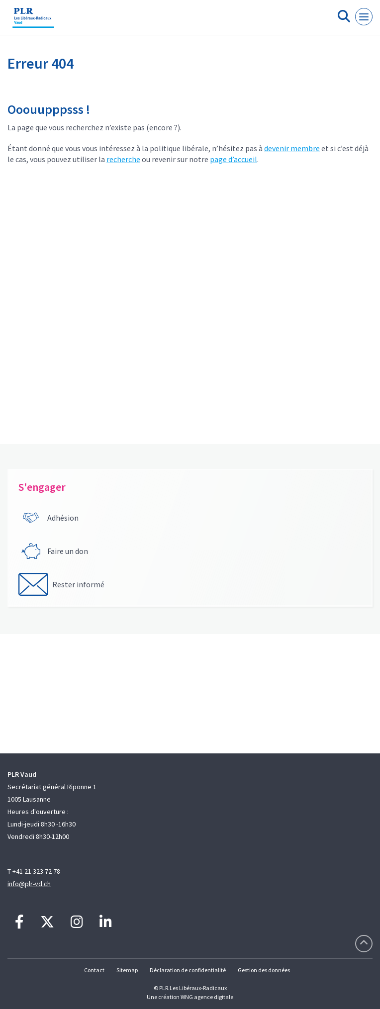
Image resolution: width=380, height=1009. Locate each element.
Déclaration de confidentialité (188, 970)
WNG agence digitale (207, 997)
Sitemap (127, 970)
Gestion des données (264, 970)
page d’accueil (233, 159)
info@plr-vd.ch (29, 883)
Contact (94, 970)
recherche (123, 159)
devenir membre (292, 148)
